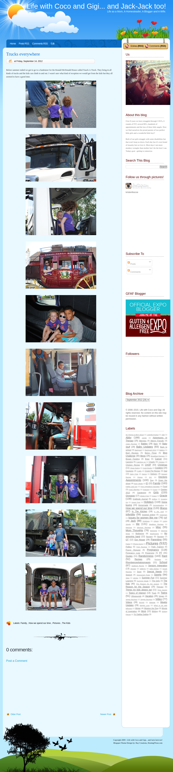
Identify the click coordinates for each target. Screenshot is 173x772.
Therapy (159, 587)
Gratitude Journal (140, 499)
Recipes (138, 559)
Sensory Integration (157, 565)
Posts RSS (24, 43)
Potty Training (157, 547)
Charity (152, 462)
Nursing (160, 536)
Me (137, 524)
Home (13, 43)
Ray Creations (141, 743)
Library (156, 521)
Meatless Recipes (156, 524)
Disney (140, 477)
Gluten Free (144, 496)
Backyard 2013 (150, 450)
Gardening (141, 493)
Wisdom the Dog (151, 608)
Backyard (138, 450)
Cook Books (147, 468)
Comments (154, 46)
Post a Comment (16, 660)
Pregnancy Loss (133, 553)
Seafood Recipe (138, 566)
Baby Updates (144, 446)
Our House (139, 539)
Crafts (139, 471)
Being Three (151, 453)
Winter (138, 608)
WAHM (141, 602)
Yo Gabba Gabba (141, 614)
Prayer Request (133, 550)
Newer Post (105, 714)
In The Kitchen (139, 511)
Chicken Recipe (133, 465)
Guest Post (136, 502)
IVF (165, 518)
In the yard (159, 512)
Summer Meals (142, 581)
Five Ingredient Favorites (150, 487)
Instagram (163, 515)
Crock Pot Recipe (152, 471)
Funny (155, 490)
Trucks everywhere (23, 54)
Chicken (162, 462)
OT (127, 539)
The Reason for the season (147, 584)
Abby (129, 437)
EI (147, 483)
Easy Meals (138, 484)
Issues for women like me (143, 517)
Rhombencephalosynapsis (138, 562)
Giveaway (130, 496)
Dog (152, 480)
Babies (144, 444)
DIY (150, 477)
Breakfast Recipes (158, 456)
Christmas (162, 465)
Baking (162, 450)
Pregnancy (153, 549)
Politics (129, 547)
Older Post (16, 714)
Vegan (161, 596)
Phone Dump (138, 544)
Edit (52, 43)
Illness (163, 508)
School (163, 562)
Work (143, 611)
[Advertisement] (32, 688)
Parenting (156, 539)
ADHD (144, 438)
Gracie (163, 495)
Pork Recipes (141, 547)
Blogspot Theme (120, 743)
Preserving (149, 553)
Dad (165, 471)
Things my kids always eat (139, 590)
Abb (163, 435)
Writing (155, 611)
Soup (139, 572)
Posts (132, 264)
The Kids (66, 623)
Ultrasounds (136, 596)
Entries (134, 46)
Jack (133, 520)
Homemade (143, 505)
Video (158, 599)
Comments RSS (40, 43)
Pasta (128, 544)
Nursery (149, 536)
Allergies (142, 441)
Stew (127, 578)
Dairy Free (134, 474)
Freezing (146, 490)
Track (154, 593)
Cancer (158, 459)
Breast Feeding (133, 459)
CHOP (148, 465)
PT (160, 553)
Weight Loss (145, 605)
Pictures (57, 623)
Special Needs (154, 571)
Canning (129, 462)
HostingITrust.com (155, 743)
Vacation (149, 596)
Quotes (129, 556)
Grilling (154, 499)
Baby (156, 444)
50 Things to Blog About (135, 435)
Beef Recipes (132, 453)
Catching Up (141, 462)
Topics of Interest (137, 593)
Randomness (145, 556)
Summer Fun (148, 578)
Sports (158, 574)
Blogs (143, 456)
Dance (144, 474)
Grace (154, 496)
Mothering (140, 533)
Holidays (149, 502)
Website (152, 602)
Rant (164, 556)
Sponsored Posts (143, 575)
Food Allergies (134, 490)
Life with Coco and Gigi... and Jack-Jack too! (96, 6)
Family (24, 623)
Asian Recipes (131, 444)
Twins (164, 592)
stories (135, 578)
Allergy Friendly (157, 441)
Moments (153, 531)
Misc (158, 527)
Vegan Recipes (131, 599)
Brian (147, 459)
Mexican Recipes (144, 527)
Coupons (129, 471)
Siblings (143, 569)
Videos (129, 602)
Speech (129, 575)
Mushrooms (154, 534)
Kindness (146, 521)
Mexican (129, 527)
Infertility (130, 514)
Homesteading (158, 505)
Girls (156, 492)
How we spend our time (40, 623)
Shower (133, 569)
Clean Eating (135, 468)
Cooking (159, 468)
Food (165, 486)
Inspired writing (148, 515)
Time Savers (162, 590)
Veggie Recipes (146, 599)
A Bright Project (153, 435)
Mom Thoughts (134, 530)
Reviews (157, 559)
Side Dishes (154, 569)
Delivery (153, 474)
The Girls (156, 581)
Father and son (131, 487)
